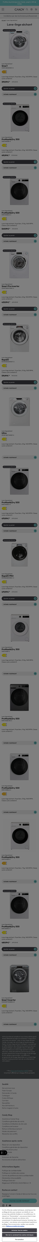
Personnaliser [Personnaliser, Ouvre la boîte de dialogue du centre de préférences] (19, 1239)
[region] (19, 1224)
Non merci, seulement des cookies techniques (19, 1235)
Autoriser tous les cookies (19, 1230)
